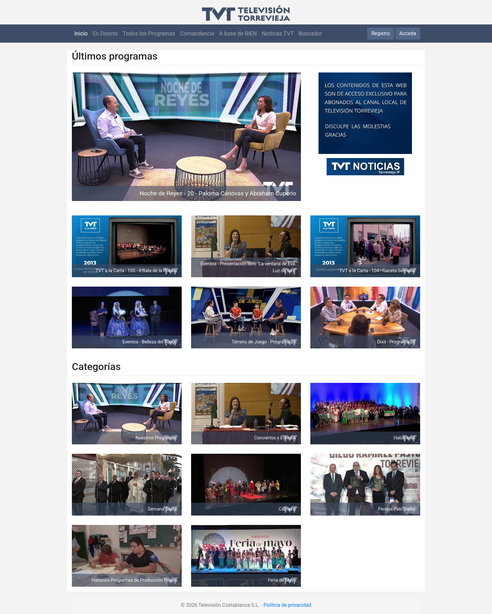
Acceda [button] (407, 33)
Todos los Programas (149, 33)
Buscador (310, 33)
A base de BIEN (238, 33)
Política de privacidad (287, 605)
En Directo (105, 33)
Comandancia (197, 33)
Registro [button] (380, 33)
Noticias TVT (278, 33)
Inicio (81, 33)
